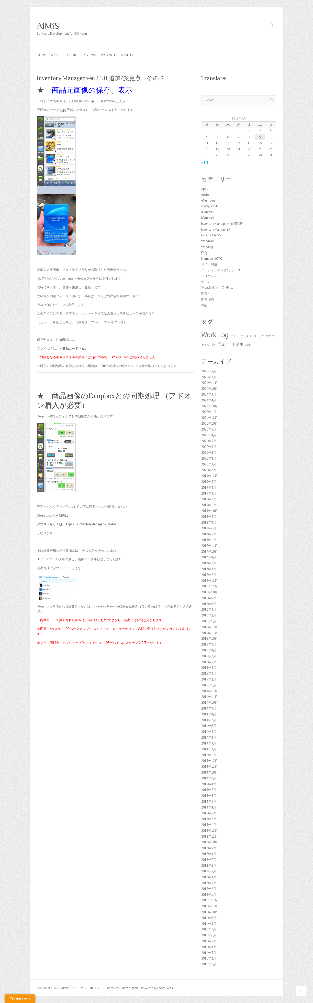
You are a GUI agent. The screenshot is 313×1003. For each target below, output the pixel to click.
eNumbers (208, 200)
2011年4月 (208, 947)
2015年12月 (209, 627)
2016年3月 (208, 609)
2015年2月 (208, 679)
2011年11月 (209, 906)
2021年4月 (208, 435)
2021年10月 (209, 423)
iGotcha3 (207, 212)
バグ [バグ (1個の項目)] (261, 336)
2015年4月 (208, 668)
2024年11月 (209, 383)
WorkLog (207, 247)
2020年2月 (208, 470)
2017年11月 (209, 546)
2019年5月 (208, 482)
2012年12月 (209, 831)
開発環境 (207, 299)
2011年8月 (208, 924)
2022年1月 (208, 412)
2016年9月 (208, 598)
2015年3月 (208, 673)
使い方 (206, 282)
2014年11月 (209, 697)
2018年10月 (209, 511)
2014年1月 (208, 755)
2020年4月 (208, 458)
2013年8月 (208, 784)
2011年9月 (208, 918)
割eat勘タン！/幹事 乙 (217, 287)
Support (71, 55)
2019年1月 (208, 505)
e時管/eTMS (210, 206)
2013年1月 (208, 825)
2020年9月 (208, 447)
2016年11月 (209, 586)
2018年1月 (208, 540)
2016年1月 (208, 621)
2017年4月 (208, 569)
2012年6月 (208, 865)
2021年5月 (208, 429)
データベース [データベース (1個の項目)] (249, 336)
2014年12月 (209, 691)
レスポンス (209, 276)
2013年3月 (208, 813)
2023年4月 (208, 400)
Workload (207, 241)
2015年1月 (208, 685)
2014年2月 (208, 749)
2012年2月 (208, 889)
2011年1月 (208, 964)
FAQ (204, 253)
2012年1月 (208, 895)
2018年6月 (208, 528)
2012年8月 (208, 854)
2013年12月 (209, 761)
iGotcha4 (207, 218)
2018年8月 (208, 522)
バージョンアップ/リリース (221, 270)
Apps (55, 55)
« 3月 (204, 163)
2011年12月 (209, 900)
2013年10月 (209, 772)
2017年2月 (208, 575)
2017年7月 (208, 563)
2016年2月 (208, 615)
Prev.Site (108, 55)
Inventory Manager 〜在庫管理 (222, 224)
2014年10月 (209, 703)
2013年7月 (208, 790)
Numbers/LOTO (211, 259)
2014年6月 (208, 726)
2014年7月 (208, 720)
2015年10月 (209, 638)
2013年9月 (208, 778)
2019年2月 (208, 499)
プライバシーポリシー (87, 988)
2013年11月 (209, 767)
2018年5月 (208, 534)
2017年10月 (209, 552)
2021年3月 (208, 441)
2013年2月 (208, 819)
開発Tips (207, 293)
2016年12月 (209, 581)
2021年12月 (209, 418)
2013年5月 (208, 801)
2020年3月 (208, 464)
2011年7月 (208, 929)
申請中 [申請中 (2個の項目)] (238, 344)
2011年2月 (208, 958)
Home (41, 55)
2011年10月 (209, 912)
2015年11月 (209, 633)
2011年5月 (208, 941)
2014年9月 (208, 708)
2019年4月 (208, 487)
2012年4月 (208, 877)
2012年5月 (208, 871)
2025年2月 (208, 377)
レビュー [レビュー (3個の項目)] (220, 344)
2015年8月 (208, 650)
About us (128, 55)
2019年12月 (209, 476)
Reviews (89, 55)
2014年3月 (208, 743)
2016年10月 (209, 592)
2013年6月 (208, 796)
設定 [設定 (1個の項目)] (248, 344)
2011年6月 (208, 935)
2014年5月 (208, 732)
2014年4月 (208, 737)
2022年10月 (209, 406)
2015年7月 (208, 656)
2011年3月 (208, 953)
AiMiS (48, 26)
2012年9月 (208, 848)
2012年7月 (208, 860)
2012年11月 (209, 836)
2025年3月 (208, 371)
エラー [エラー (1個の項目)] (235, 336)
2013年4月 (208, 807)
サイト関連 (209, 264)
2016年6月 (208, 604)
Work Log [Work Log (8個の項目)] (215, 334)
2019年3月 (208, 493)
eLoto (205, 195)
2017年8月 (208, 557)
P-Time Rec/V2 (211, 235)
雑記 (204, 305)
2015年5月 (208, 662)
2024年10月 (209, 389)
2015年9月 (208, 644)
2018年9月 (208, 517)
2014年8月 (208, 714)
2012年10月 (209, 842)
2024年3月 (208, 394)
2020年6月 (208, 453)
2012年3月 (208, 883)
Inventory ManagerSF (215, 229)
